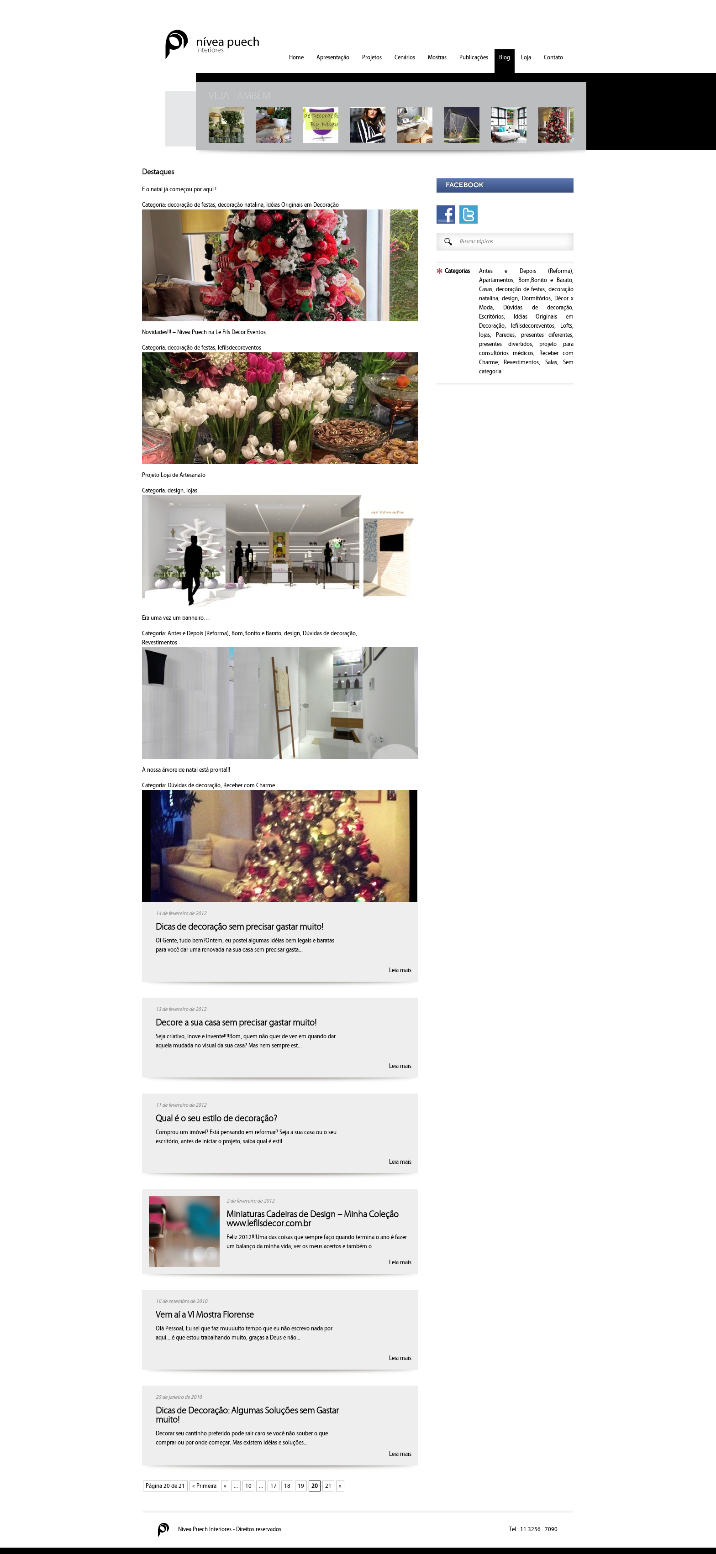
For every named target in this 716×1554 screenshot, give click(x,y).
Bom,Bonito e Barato (256, 633)
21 (328, 1486)
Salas (551, 362)
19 (301, 1486)
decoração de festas (191, 205)
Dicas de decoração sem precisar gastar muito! (239, 927)
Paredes (505, 335)
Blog (504, 57)
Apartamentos (496, 280)
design (176, 490)
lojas (191, 490)
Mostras (437, 57)
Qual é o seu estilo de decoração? (216, 1119)
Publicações (473, 57)
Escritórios (491, 316)
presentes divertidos (505, 344)
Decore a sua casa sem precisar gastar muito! (236, 1023)
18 (287, 1486)
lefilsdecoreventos (239, 347)
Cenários (405, 57)
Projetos (372, 57)
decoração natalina (240, 205)
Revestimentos (159, 642)
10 (248, 1486)
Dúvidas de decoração (329, 633)
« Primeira (204, 1486)
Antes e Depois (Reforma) (198, 633)
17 (273, 1486)
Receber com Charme (249, 785)
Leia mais (400, 970)
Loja (526, 57)
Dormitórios (536, 298)
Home (296, 57)
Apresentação (332, 57)
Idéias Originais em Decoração (302, 205)
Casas (485, 289)
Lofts (566, 326)
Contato (553, 57)
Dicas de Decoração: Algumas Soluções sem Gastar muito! (247, 1415)
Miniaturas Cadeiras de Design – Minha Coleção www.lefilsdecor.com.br (312, 1219)
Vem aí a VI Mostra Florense (205, 1315)
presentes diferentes (546, 335)
